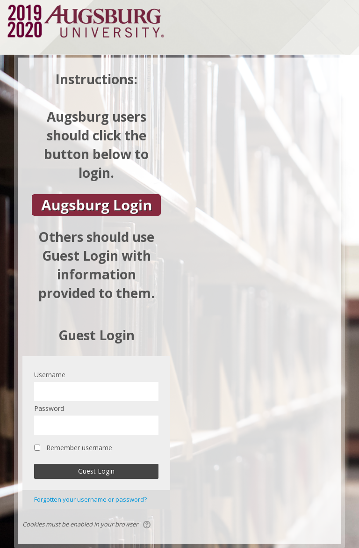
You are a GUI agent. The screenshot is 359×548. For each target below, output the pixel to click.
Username (49, 374)
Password (49, 408)
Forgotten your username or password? (90, 499)
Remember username (79, 447)
